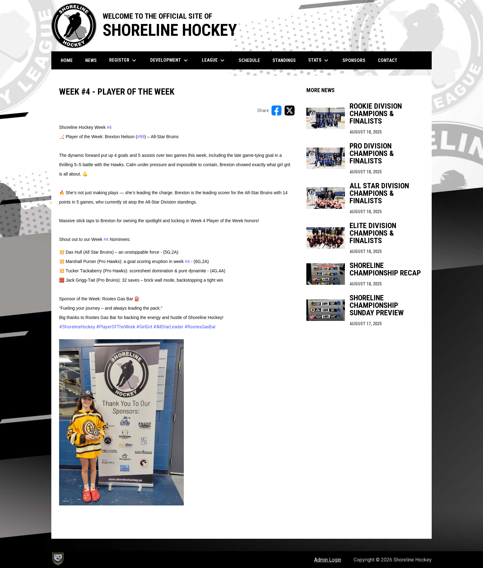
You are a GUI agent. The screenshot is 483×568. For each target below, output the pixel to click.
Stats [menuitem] (319, 60)
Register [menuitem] (123, 60)
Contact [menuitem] (387, 60)
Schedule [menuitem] (249, 60)
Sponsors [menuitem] (353, 60)
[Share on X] (290, 110)
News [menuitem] (91, 60)
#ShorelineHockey (77, 326)
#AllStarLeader (168, 326)
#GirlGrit (144, 326)
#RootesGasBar (200, 326)
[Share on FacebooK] (276, 110)
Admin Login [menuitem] (327, 560)
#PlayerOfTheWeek (115, 326)
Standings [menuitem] (284, 60)
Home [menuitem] (67, 60)
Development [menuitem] (169, 60)
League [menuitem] (214, 60)
